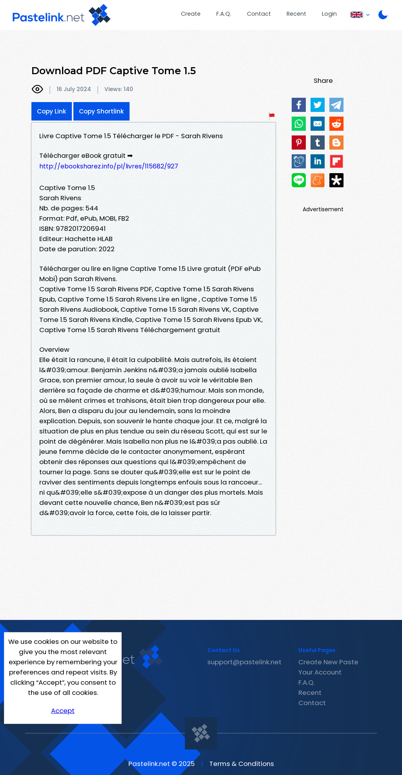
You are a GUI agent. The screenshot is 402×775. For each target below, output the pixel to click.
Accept (63, 710)
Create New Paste (328, 662)
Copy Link (51, 111)
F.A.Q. (223, 14)
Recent (296, 14)
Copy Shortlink (101, 111)
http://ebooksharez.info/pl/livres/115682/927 (108, 166)
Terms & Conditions (241, 763)
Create (191, 14)
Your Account (320, 672)
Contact (259, 14)
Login (329, 14)
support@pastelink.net (244, 662)
